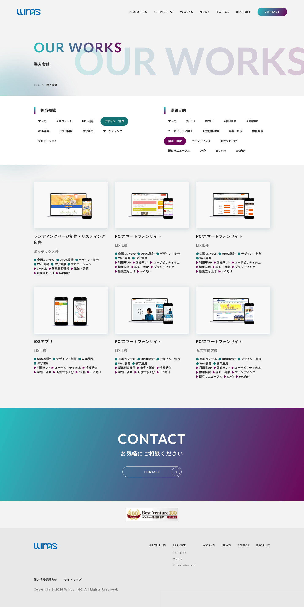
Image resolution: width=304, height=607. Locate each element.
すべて (42, 121)
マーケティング (112, 131)
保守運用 (87, 131)
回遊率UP (252, 121)
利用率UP (230, 121)
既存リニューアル (179, 150)
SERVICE (163, 12)
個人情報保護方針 (45, 579)
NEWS (205, 12)
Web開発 (43, 131)
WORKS (186, 12)
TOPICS (223, 12)
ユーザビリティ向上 (180, 131)
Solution (179, 553)
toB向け (221, 150)
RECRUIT (243, 12)
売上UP (190, 121)
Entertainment (184, 565)
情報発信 (257, 131)
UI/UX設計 (88, 121)
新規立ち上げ (228, 141)
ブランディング (201, 141)
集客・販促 (235, 131)
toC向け (241, 150)
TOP (37, 85)
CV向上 (209, 121)
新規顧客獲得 (210, 131)
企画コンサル (64, 121)
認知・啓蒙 (175, 141)
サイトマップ (72, 579)
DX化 (203, 150)
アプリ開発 (66, 131)
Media (177, 559)
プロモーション (47, 141)
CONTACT (272, 11)
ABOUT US (138, 12)
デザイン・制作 (114, 121)
